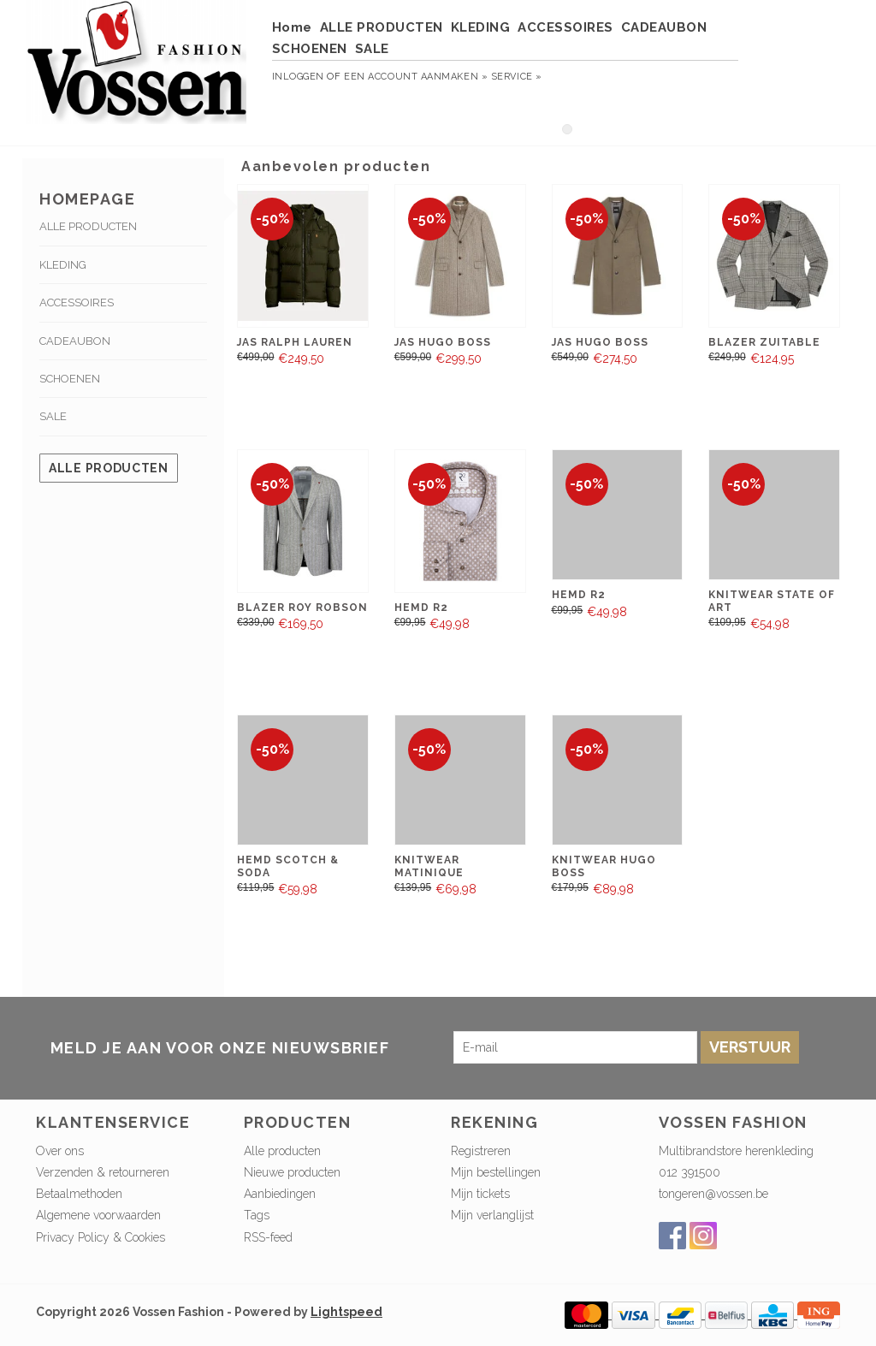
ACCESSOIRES (565, 27)
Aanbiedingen (280, 1194)
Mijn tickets (480, 1194)
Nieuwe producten (292, 1172)
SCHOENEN (309, 48)
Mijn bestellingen (496, 1172)
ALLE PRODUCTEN (381, 27)
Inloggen (298, 76)
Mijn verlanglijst (492, 1215)
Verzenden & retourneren (102, 1172)
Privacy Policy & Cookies (100, 1237)
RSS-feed (268, 1237)
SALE (372, 48)
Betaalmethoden (79, 1194)
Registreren (481, 1151)
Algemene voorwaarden (98, 1215)
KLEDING (481, 27)
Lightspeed (346, 1312)
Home (292, 27)
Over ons (60, 1151)
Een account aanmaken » (416, 76)
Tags (256, 1215)
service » (516, 76)
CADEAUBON (664, 27)
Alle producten (109, 468)
